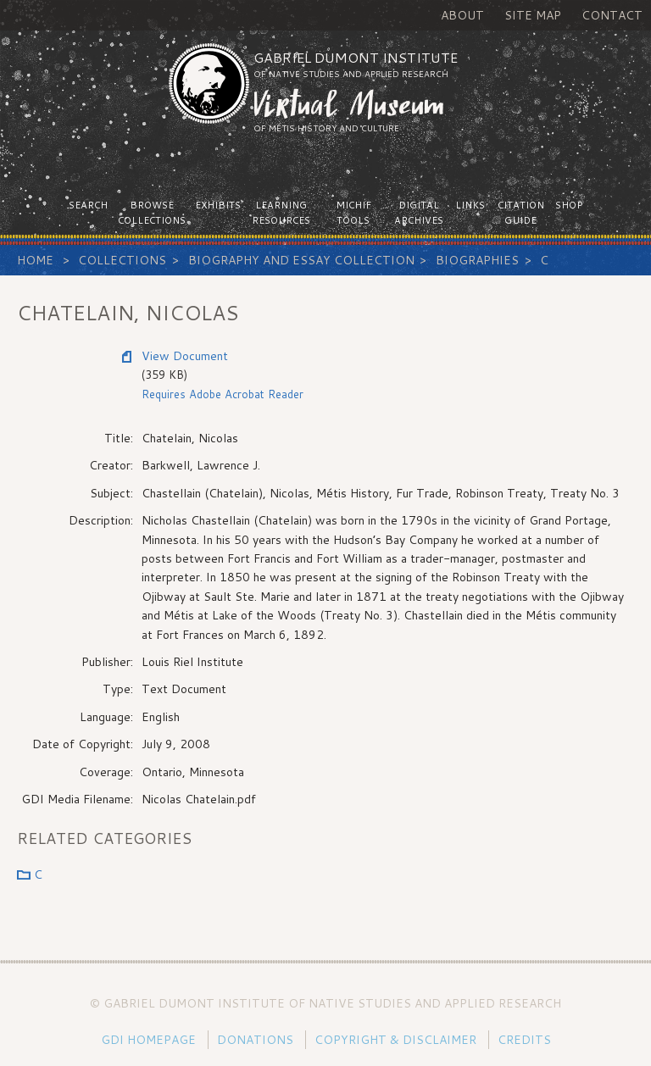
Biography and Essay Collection (301, 260)
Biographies (477, 260)
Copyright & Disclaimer (395, 1039)
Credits (524, 1039)
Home (35, 260)
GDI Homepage (148, 1039)
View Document (185, 355)
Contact (612, 15)
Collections (122, 260)
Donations (255, 1039)
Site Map (532, 15)
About (462, 15)
